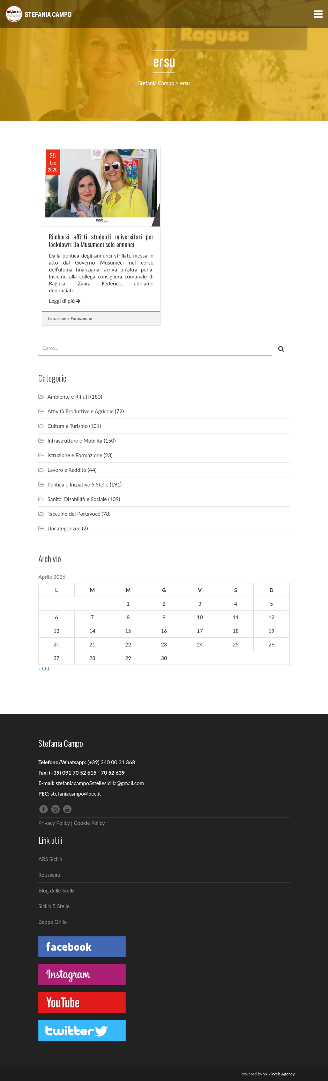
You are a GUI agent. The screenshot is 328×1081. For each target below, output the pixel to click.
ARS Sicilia (50, 859)
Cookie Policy (89, 823)
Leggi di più (65, 301)
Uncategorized (64, 528)
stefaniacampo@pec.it (76, 793)
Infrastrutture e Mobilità (75, 440)
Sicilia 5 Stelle (53, 906)
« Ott (44, 668)
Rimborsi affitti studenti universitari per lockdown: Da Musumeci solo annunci (101, 240)
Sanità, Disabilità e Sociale (77, 499)
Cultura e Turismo (67, 426)
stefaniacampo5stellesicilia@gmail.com (99, 783)
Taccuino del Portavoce (73, 514)
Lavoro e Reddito (66, 470)
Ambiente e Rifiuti (68, 396)
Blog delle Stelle (56, 890)
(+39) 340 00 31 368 (111, 762)
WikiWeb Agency (279, 1073)
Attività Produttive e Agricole (80, 411)
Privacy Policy (54, 823)
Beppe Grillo (52, 922)
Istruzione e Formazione (70, 318)
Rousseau (49, 875)
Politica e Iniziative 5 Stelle (78, 484)
